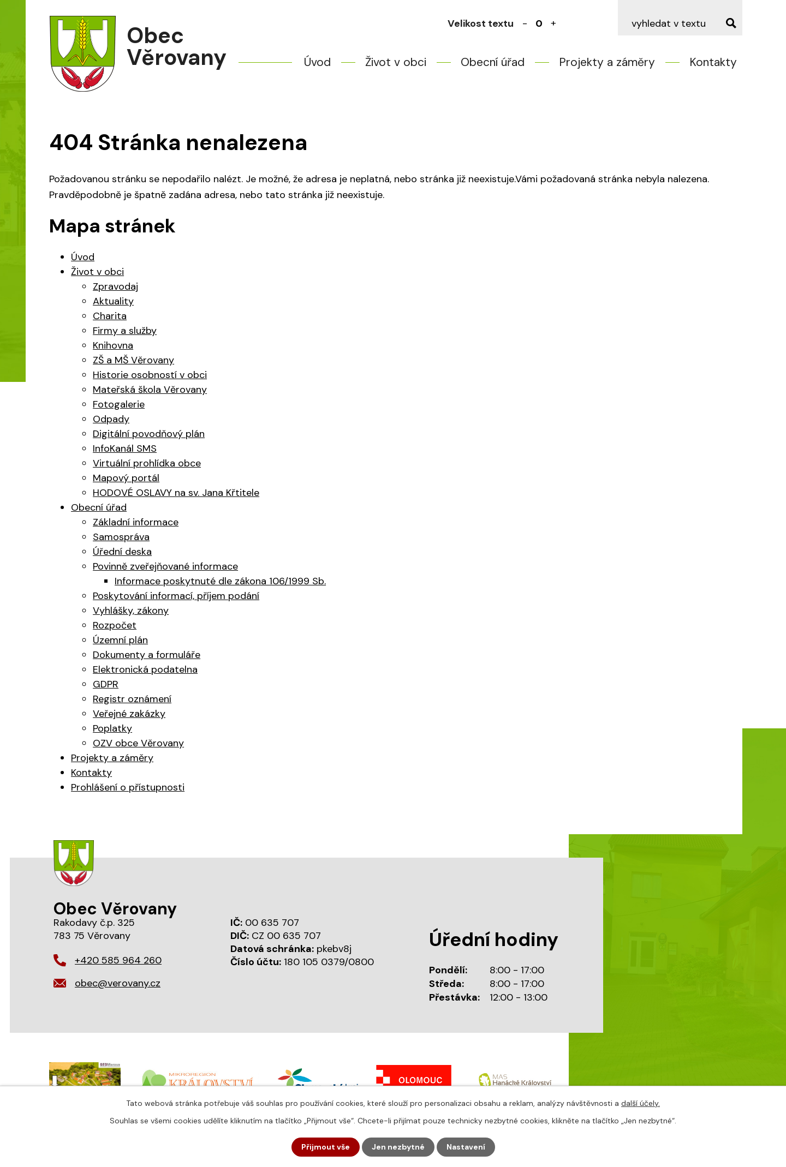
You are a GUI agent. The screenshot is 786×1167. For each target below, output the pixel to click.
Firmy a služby (125, 330)
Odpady (111, 419)
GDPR (105, 684)
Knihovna (113, 345)
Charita (110, 315)
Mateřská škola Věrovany (150, 389)
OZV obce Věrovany (138, 743)
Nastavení (465, 1147)
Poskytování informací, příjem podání (176, 595)
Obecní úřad (493, 62)
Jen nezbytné (398, 1147)
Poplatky (112, 728)
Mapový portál (126, 477)
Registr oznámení (132, 698)
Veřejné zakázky (129, 713)
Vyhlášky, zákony (131, 610)
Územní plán (120, 640)
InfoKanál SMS (125, 448)
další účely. (640, 1103)
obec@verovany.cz (117, 983)
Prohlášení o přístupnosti (127, 787)
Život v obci (395, 62)
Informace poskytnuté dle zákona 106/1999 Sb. (220, 581)
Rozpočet (114, 625)
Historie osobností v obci (150, 374)
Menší (525, 23)
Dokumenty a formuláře (146, 654)
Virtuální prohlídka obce (147, 463)
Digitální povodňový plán (149, 433)
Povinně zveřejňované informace (165, 566)
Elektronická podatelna (145, 669)
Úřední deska (122, 551)
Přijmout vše (325, 1147)
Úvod (317, 62)
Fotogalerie (119, 404)
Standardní (539, 23)
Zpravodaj (115, 286)
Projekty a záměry (607, 62)
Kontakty (713, 62)
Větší (553, 23)
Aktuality (113, 301)
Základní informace (135, 522)
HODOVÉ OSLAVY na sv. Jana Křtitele (176, 492)
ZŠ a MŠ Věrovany (133, 360)
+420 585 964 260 (118, 960)
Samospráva (121, 536)
